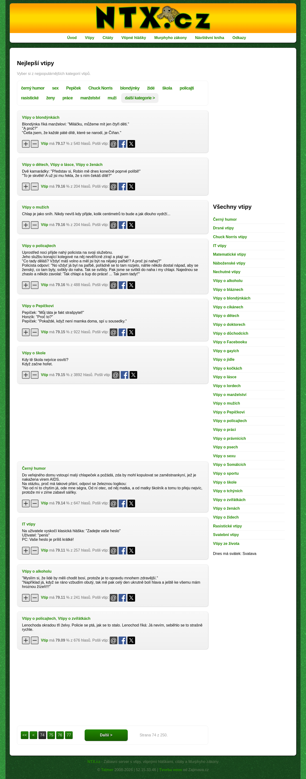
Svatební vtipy (226, 535)
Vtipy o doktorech (229, 324)
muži (112, 98)
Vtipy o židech (226, 517)
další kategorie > (140, 98)
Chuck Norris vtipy (230, 237)
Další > (106, 735)
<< (24, 735)
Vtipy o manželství (229, 395)
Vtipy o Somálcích (229, 465)
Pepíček (73, 88)
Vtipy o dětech (35, 165)
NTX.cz (93, 762)
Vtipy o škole (34, 353)
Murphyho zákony (170, 38)
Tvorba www (170, 770)
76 (60, 735)
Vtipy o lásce (62, 165)
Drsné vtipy (223, 228)
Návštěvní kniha (209, 38)
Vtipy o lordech (227, 386)
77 (69, 735)
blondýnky (130, 88)
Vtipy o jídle (224, 359)
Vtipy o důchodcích (230, 333)
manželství (90, 98)
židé (150, 88)
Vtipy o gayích (226, 351)
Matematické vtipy (229, 254)
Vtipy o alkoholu (37, 571)
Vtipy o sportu (226, 473)
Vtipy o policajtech (39, 246)
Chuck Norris (100, 88)
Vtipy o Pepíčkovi (38, 306)
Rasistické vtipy (227, 526)
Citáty (108, 38)
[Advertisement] (112, 422)
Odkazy (239, 38)
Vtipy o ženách (89, 165)
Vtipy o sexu (224, 456)
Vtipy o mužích (35, 207)
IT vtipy (28, 524)
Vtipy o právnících (229, 438)
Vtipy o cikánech (228, 307)
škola (167, 88)
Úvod (72, 38)
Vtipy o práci (224, 430)
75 (51, 735)
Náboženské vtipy (229, 263)
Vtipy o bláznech (228, 290)
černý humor (32, 88)
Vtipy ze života (226, 544)
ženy (50, 98)
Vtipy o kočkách (227, 368)
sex (55, 88)
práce (67, 98)
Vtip (44, 143)
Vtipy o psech (225, 447)
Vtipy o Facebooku (230, 342)
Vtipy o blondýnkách (40, 117)
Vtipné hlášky (133, 38)
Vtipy (89, 38)
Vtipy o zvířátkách (74, 618)
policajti (187, 88)
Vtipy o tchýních (228, 491)
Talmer (107, 770)
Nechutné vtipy (226, 272)
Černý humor (34, 468)
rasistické (29, 98)
